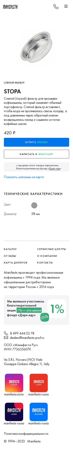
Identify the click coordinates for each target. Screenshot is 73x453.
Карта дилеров (15, 262)
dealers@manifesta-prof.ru (27, 337)
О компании (47, 256)
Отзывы (10, 256)
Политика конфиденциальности (26, 433)
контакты (45, 262)
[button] (66, 6)
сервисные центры (51, 249)
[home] (10, 7)
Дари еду (26, 315)
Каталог (10, 249)
